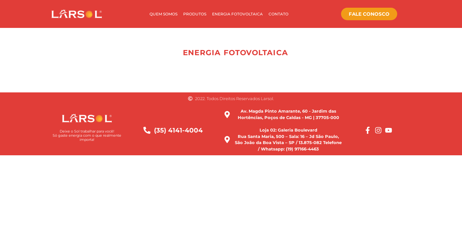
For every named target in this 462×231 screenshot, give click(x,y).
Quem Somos (163, 14)
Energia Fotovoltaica (237, 14)
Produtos (194, 14)
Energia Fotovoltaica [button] (235, 52)
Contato (278, 14)
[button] (173, 53)
